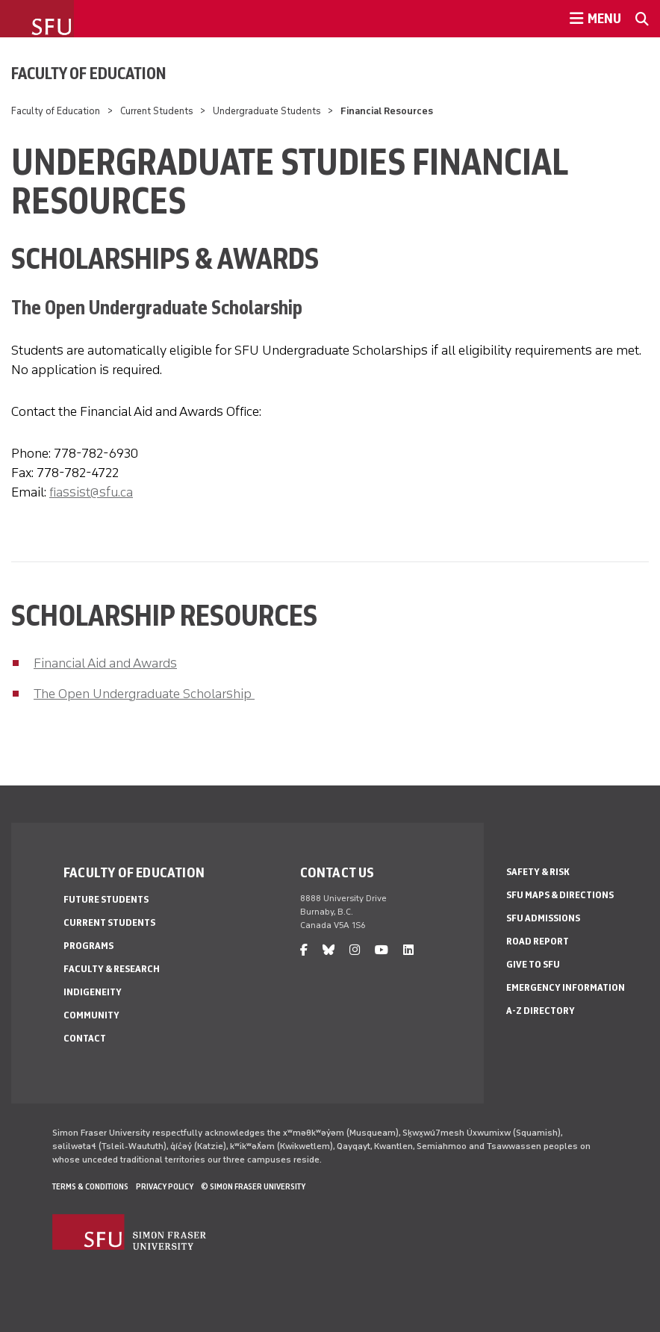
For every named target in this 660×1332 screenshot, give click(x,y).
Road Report (537, 941)
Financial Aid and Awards (105, 663)
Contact (84, 1038)
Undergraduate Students (267, 110)
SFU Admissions (543, 918)
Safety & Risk (538, 871)
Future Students (106, 899)
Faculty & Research (111, 968)
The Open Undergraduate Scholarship (144, 693)
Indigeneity (92, 992)
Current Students (156, 110)
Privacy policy (164, 1186)
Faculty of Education (88, 73)
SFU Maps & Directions (560, 894)
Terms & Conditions (90, 1186)
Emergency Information (565, 987)
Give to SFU (533, 964)
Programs (88, 945)
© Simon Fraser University (253, 1186)
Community (91, 1015)
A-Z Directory (540, 1010)
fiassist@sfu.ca (91, 492)
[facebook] (304, 950)
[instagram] (354, 950)
